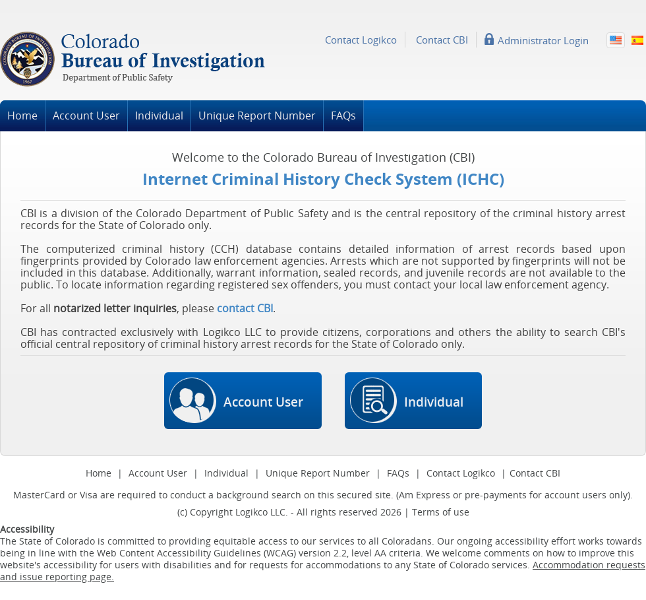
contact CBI (245, 308)
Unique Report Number (257, 115)
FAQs (343, 115)
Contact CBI (442, 39)
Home (22, 115)
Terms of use (440, 512)
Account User (86, 115)
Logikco (251, 512)
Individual (159, 115)
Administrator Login (543, 40)
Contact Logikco (361, 39)
